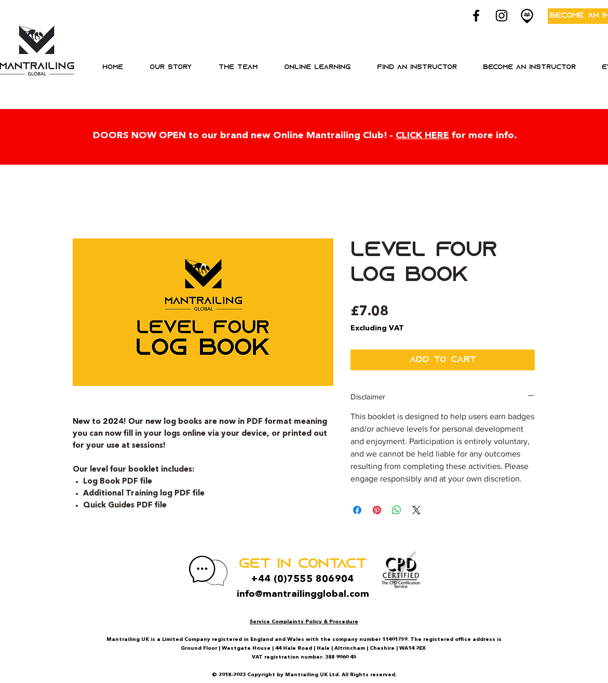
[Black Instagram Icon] (501, 15)
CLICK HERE (422, 135)
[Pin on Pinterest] (377, 510)
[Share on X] (416, 510)
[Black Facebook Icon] (476, 15)
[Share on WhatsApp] (396, 510)
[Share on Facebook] (357, 510)
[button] (317, 67)
